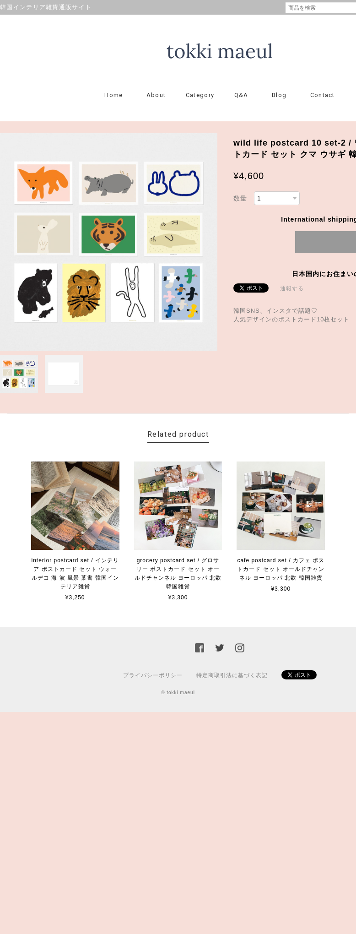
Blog (279, 95)
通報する (292, 288)
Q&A (241, 95)
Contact (322, 95)
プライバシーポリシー (153, 675)
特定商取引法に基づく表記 (232, 675)
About (156, 95)
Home (113, 95)
